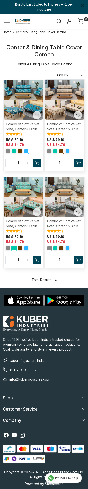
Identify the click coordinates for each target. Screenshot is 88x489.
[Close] (82, 5)
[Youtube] (14, 436)
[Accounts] (70, 21)
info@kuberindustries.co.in (29, 379)
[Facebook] (6, 436)
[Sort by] (65, 75)
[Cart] (37, 163)
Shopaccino (54, 484)
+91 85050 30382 (23, 370)
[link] (59, 21)
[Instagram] (22, 436)
